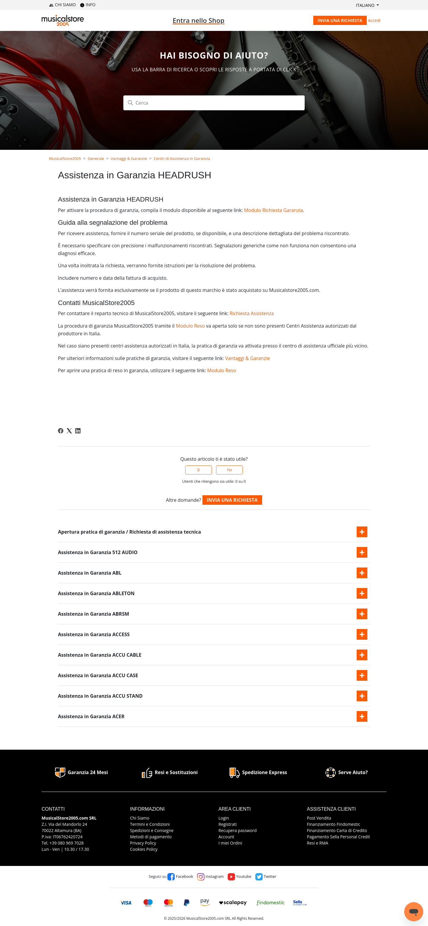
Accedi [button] (374, 20)
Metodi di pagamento (151, 836)
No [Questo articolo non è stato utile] (229, 469)
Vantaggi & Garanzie (129, 158)
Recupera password (237, 830)
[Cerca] (214, 102)
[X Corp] (69, 430)
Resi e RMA (317, 843)
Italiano (366, 5)
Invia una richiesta (340, 20)
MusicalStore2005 (65, 158)
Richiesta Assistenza (252, 313)
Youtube (239, 876)
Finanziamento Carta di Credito (337, 830)
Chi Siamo (140, 818)
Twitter (265, 876)
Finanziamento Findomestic (333, 824)
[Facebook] (60, 430)
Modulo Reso (190, 326)
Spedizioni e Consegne (152, 830)
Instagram (210, 876)
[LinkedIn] (78, 430)
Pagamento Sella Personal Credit (338, 836)
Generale (96, 158)
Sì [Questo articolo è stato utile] (198, 469)
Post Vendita (319, 818)
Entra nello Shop (198, 20)
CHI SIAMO (62, 4)
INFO (87, 4)
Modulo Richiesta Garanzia (273, 210)
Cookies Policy (144, 849)
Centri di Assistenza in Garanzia (182, 158)
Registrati (227, 824)
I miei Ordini (230, 843)
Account (226, 836)
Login (223, 818)
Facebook (180, 876)
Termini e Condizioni (150, 824)
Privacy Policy (143, 843)
